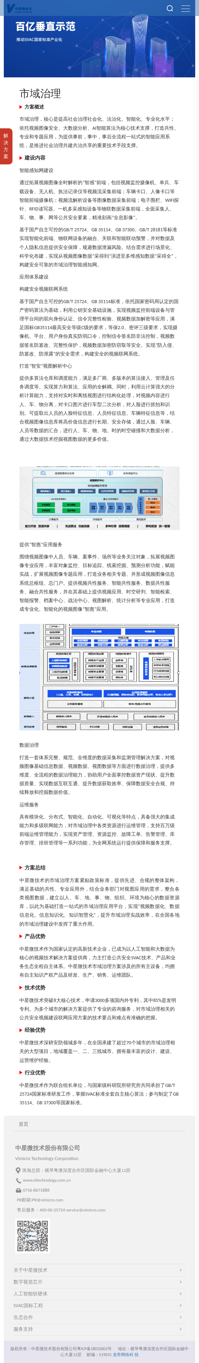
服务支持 (23, 1329)
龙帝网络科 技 (126, 1354)
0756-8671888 (36, 1190)
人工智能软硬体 (30, 1294)
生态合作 (23, 1317)
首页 (23, 1124)
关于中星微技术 (30, 1270)
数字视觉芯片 (28, 1282)
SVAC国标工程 (28, 1306)
